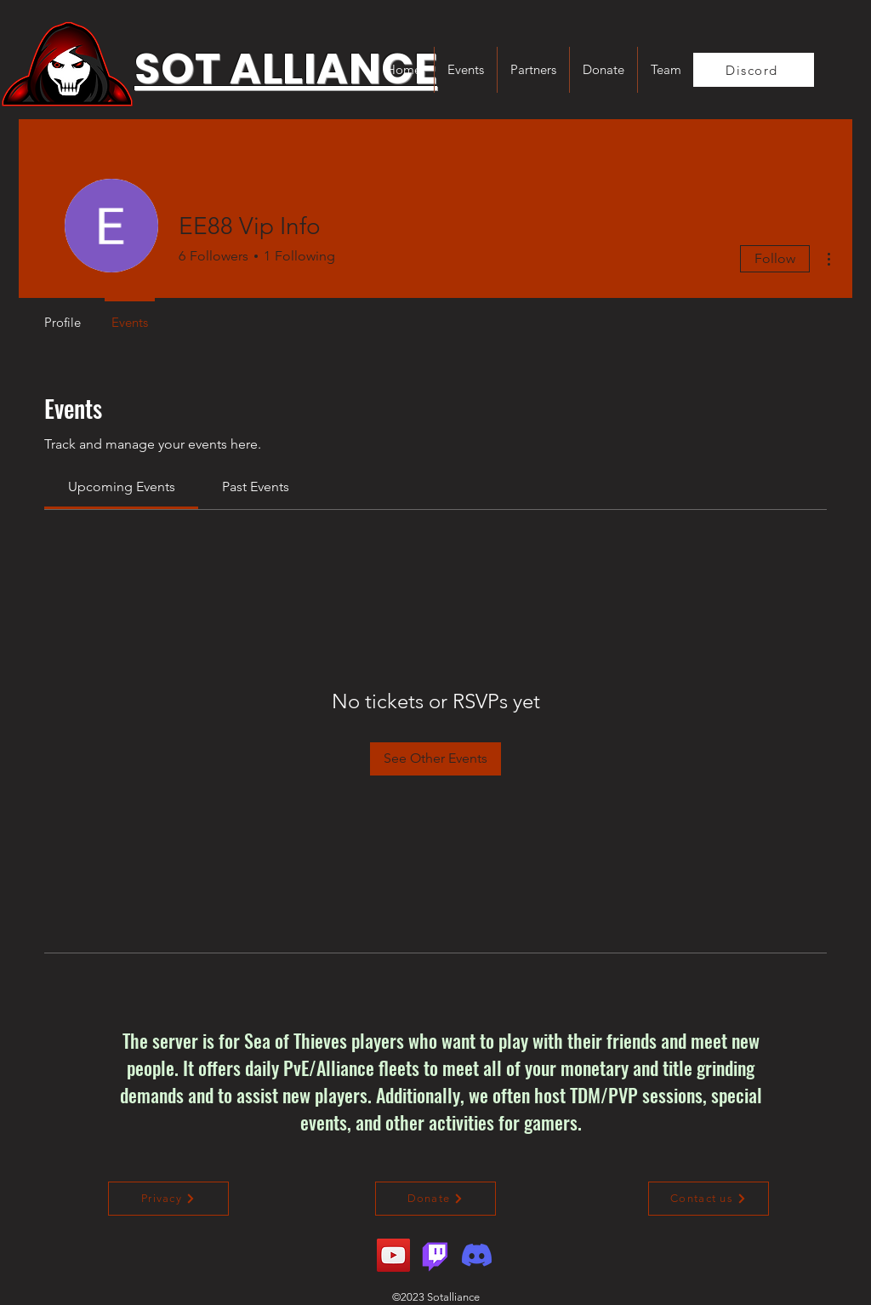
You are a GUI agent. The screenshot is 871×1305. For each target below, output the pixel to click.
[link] (121, 486)
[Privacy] (168, 1199)
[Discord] (753, 70)
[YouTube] (393, 1255)
